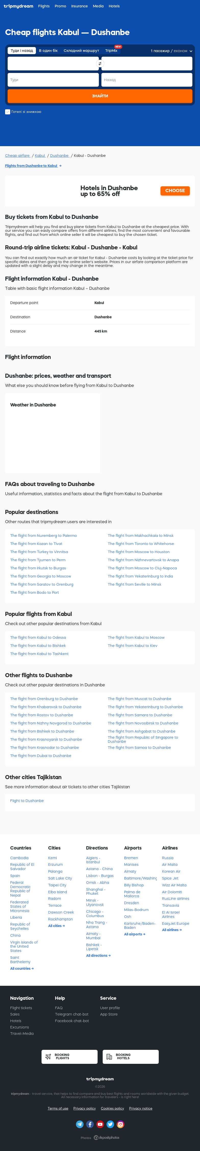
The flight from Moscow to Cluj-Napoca (142, 568)
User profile (110, 1008)
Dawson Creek (61, 912)
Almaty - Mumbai (93, 936)
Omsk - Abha (97, 882)
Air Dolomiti (172, 892)
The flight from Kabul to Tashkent (39, 654)
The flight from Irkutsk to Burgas (38, 568)
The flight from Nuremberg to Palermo (43, 535)
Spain (15, 875)
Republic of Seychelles (20, 926)
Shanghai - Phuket (95, 892)
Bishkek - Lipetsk (94, 947)
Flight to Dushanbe (27, 800)
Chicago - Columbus (95, 914)
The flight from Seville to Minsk (134, 584)
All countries (20, 968)
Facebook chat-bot (72, 1021)
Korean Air (171, 871)
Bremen (131, 858)
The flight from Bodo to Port (34, 592)
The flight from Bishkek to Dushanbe (42, 731)
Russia (168, 858)
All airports (133, 934)
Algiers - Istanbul (93, 860)
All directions (97, 955)
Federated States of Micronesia (19, 906)
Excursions (19, 1027)
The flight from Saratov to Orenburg (41, 584)
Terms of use (58, 1108)
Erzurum (55, 864)
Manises (131, 864)
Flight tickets (21, 1008)
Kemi (52, 858)
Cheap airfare (18, 155)
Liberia (16, 917)
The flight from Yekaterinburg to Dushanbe (145, 707)
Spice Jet (170, 878)
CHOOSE (175, 190)
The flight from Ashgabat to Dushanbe (142, 731)
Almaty (130, 871)
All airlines (170, 930)
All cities (55, 926)
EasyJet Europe (175, 923)
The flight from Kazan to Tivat (36, 544)
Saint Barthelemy (20, 960)
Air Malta (170, 864)
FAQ (59, 1008)
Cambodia (19, 858)
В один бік (48, 50)
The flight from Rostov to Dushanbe (41, 715)
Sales (15, 1014)
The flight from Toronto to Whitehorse (141, 544)
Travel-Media (22, 1033)
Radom (54, 898)
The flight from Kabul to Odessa (38, 637)
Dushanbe (60, 155)
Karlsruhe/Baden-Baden (140, 926)
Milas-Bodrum (136, 910)
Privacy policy (84, 1108)
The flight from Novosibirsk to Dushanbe (143, 723)
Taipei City (57, 885)
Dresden (131, 903)
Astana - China (99, 869)
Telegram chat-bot (71, 1014)
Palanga (55, 871)
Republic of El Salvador (22, 867)
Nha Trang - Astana (96, 925)
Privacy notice (140, 1108)
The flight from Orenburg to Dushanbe (44, 699)
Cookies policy (112, 1108)
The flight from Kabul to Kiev (132, 645)
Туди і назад (22, 50)
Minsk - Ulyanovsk (95, 902)
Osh (127, 916)
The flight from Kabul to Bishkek (38, 645)
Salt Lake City (60, 878)
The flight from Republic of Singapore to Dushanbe (143, 739)
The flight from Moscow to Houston (139, 552)
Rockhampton (60, 919)
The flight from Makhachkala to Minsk (141, 535)
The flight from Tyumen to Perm (37, 560)
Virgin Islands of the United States (24, 947)
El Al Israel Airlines (171, 914)
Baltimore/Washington (140, 878)
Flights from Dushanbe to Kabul (31, 166)
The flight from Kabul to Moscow (136, 637)
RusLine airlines (175, 898)
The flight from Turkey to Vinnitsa (39, 552)
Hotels (15, 1021)
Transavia (170, 905)
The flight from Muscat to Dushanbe (139, 699)
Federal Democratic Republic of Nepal (20, 889)
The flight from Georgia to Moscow (40, 576)
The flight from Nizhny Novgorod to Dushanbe (50, 723)
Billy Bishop (134, 885)
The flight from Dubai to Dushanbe (40, 756)
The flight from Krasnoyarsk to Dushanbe (46, 739)
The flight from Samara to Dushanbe (140, 715)
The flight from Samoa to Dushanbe (139, 747)
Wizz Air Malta (174, 885)
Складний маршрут (81, 50)
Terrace (55, 905)
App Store (109, 1014)
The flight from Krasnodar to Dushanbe (44, 747)
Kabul (40, 155)
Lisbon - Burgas (100, 875)
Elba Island (57, 892)
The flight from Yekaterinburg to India (140, 576)
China (15, 935)
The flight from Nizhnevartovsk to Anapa (143, 560)
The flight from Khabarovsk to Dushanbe (46, 707)
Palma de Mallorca (132, 894)
